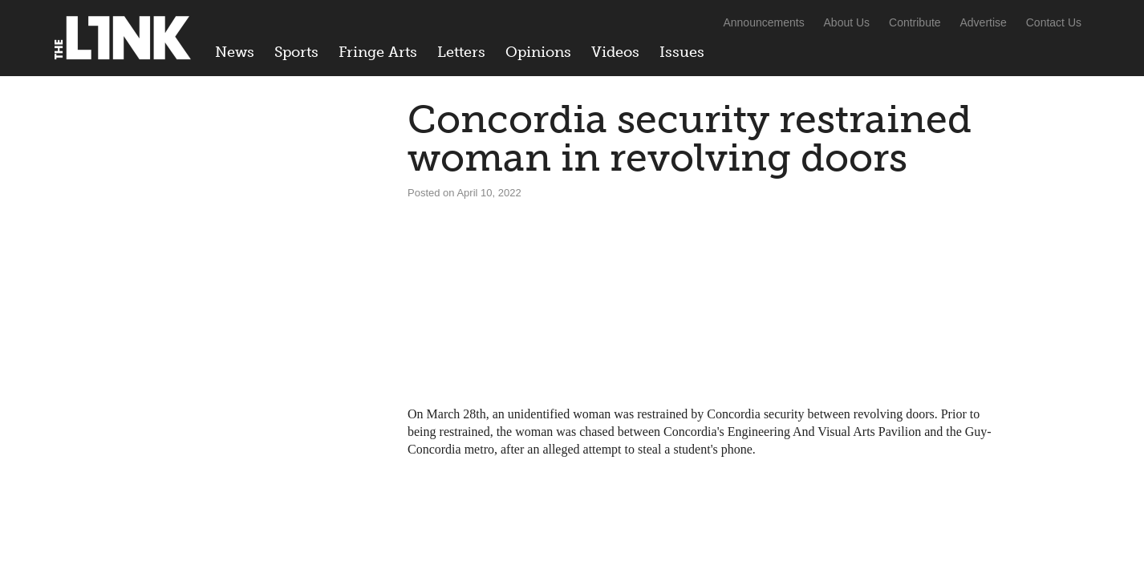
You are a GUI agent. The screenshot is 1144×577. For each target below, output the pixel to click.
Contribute (915, 22)
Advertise (983, 22)
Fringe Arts (378, 52)
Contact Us (1053, 22)
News (234, 52)
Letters (461, 52)
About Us (847, 22)
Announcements (763, 22)
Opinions (538, 52)
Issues (681, 52)
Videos (615, 52)
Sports (296, 52)
